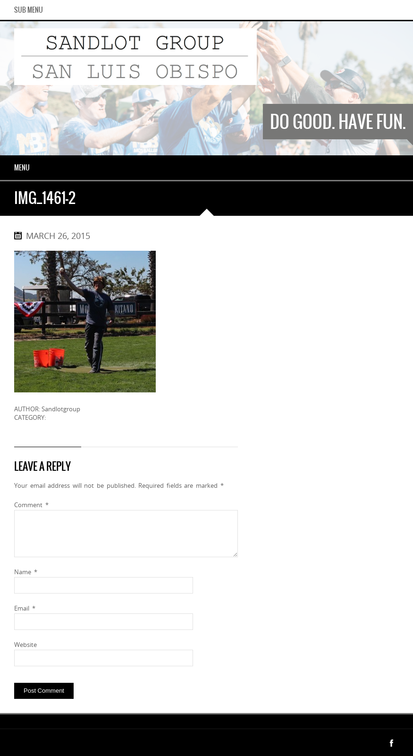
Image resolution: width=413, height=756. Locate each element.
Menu (22, 167)
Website (25, 644)
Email (24, 608)
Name (25, 572)
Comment (31, 505)
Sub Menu (28, 10)
